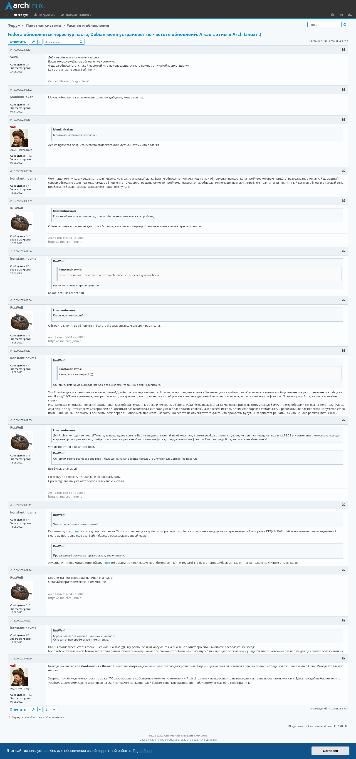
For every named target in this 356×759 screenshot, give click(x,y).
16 (27, 104)
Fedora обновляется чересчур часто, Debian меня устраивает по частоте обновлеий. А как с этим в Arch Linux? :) (134, 34)
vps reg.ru (211, 739)
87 (27, 185)
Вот (107, 563)
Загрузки (64, 15)
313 (28, 236)
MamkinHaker (21, 97)
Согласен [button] (330, 751)
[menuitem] (332, 14)
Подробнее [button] (142, 751)
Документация (96, 15)
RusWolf (16, 208)
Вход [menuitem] (343, 15)
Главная (20, 15)
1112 (29, 155)
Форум (42, 15)
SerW (14, 57)
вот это (74, 531)
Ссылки (7, 15)
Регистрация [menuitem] (350, 15)
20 (27, 64)
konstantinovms (23, 178)
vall (13, 127)
